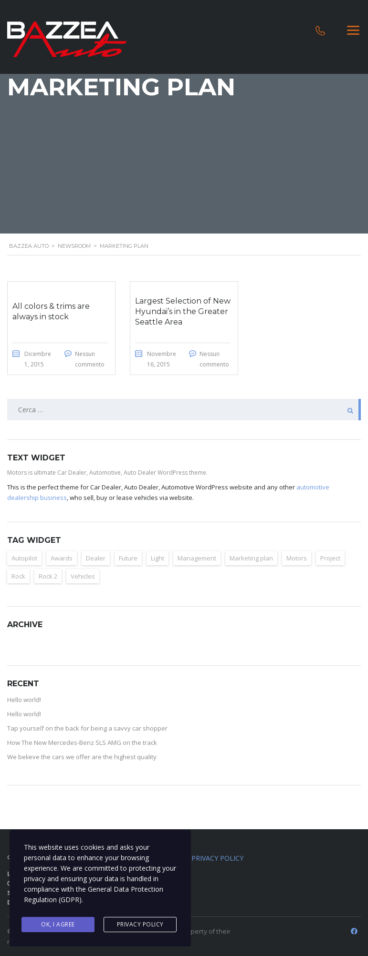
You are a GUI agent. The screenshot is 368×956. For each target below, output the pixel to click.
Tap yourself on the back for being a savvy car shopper (87, 728)
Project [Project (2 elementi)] (330, 558)
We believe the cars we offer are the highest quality (82, 757)
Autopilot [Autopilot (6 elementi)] (24, 558)
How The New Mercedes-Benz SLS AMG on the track (82, 742)
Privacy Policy (140, 924)
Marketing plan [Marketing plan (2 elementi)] (251, 558)
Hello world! (24, 699)
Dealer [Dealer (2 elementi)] (95, 558)
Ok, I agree (58, 924)
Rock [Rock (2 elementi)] (18, 576)
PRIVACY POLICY (217, 858)
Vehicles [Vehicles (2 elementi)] (83, 576)
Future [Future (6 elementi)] (128, 558)
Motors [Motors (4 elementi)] (296, 558)
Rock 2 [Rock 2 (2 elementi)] (48, 576)
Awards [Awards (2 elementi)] (62, 558)
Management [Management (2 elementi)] (197, 558)
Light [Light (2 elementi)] (157, 558)
